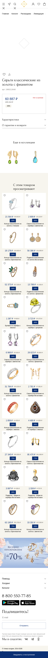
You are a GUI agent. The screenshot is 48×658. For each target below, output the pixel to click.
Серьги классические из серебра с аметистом (35, 225)
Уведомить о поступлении (24, 655)
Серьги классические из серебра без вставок (35, 395)
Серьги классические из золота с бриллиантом (35, 462)
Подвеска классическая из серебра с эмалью (35, 429)
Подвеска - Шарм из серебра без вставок (13, 496)
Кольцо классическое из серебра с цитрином (35, 327)
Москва (9, 4)
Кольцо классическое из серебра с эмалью (12, 429)
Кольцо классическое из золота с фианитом (35, 361)
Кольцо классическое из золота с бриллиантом (12, 259)
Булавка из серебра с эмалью (12, 327)
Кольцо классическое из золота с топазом (12, 225)
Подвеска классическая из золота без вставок (35, 259)
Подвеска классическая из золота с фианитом (35, 293)
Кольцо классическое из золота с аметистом (35, 530)
